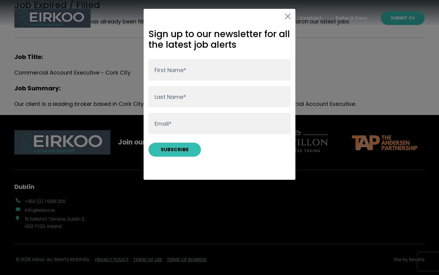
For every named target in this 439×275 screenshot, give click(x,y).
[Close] (288, 16)
